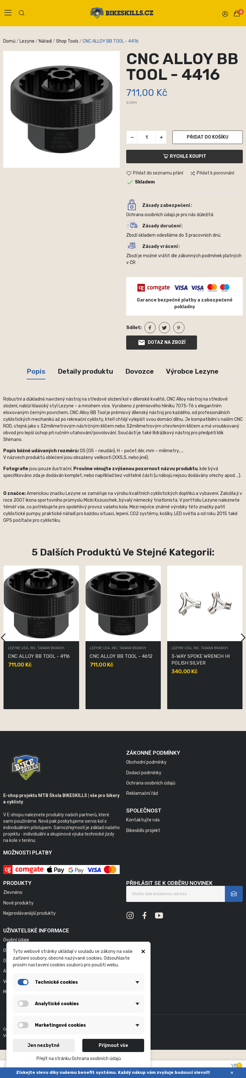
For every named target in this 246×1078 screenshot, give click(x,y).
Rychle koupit (184, 156)
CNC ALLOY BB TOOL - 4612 (121, 656)
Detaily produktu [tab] (85, 371)
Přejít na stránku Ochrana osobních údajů (79, 1058)
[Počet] (146, 137)
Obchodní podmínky (146, 762)
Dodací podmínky (143, 773)
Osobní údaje (16, 940)
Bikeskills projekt (143, 830)
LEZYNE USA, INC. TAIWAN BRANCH (36, 648)
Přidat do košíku (207, 137)
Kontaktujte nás (143, 820)
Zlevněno (12, 892)
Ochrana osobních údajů (150, 783)
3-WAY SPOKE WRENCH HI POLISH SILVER (200, 659)
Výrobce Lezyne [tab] (192, 371)
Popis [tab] (36, 371)
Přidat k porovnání (212, 173)
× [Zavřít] (232, 1073)
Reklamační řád (142, 793)
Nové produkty (18, 903)
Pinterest (178, 327)
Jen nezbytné (44, 1045)
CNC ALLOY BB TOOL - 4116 (39, 656)
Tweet (164, 327)
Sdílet (150, 327)
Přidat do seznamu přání (154, 173)
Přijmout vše (113, 1045)
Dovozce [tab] (139, 371)
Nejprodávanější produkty (29, 913)
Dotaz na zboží (161, 342)
